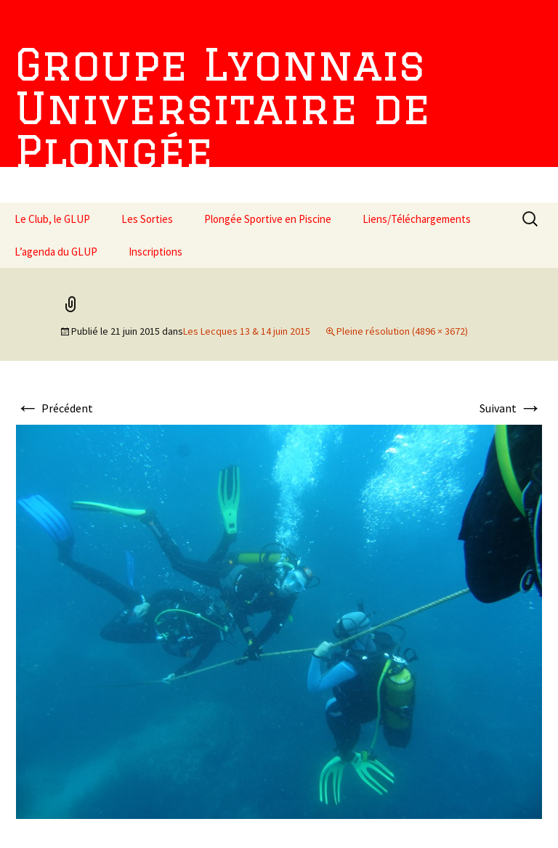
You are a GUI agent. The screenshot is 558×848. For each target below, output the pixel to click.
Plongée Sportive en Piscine (267, 219)
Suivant (511, 408)
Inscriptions (155, 251)
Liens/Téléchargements (417, 219)
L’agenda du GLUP (56, 251)
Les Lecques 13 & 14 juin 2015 (246, 331)
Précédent (54, 408)
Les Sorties (147, 219)
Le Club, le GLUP (52, 219)
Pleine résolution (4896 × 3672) (402, 331)
